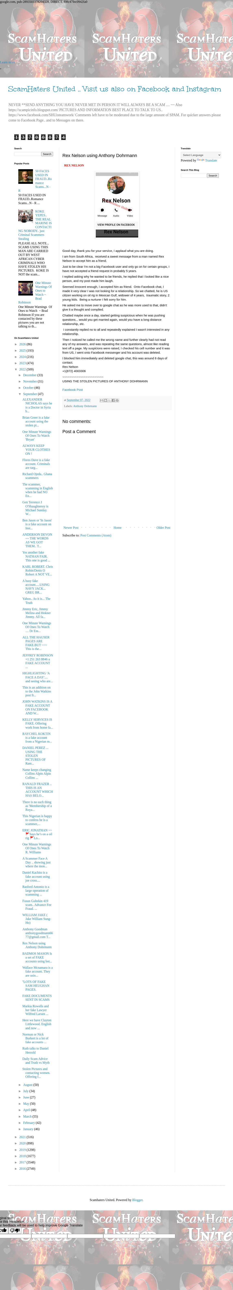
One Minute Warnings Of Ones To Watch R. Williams (36, 848)
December (30, 375)
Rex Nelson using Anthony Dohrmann (36, 945)
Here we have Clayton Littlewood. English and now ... (36, 1024)
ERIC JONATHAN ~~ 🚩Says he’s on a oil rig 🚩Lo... (37, 834)
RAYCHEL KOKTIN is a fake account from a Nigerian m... (37, 737)
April (27, 1110)
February (29, 1122)
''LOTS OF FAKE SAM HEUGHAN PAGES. (35, 985)
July (26, 1091)
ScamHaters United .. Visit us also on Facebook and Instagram (114, 89)
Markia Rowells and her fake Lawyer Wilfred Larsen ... (35, 1010)
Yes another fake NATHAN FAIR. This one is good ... (36, 556)
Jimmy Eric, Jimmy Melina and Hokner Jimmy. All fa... (36, 612)
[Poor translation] (14, 1230)
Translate (207, 160)
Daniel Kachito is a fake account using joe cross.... (36, 876)
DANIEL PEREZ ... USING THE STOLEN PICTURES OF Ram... (35, 755)
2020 (23, 1143)
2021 (23, 1137)
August (28, 1084)
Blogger (137, 1200)
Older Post (163, 527)
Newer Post (70, 527)
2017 (23, 1162)
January (28, 1129)
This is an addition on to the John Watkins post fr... (36, 691)
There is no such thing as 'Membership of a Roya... (37, 805)
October (29, 387)
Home (118, 527)
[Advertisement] (116, 32)
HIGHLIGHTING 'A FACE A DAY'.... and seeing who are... (37, 677)
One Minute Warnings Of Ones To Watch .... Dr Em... (36, 627)
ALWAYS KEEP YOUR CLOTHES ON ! (36, 449)
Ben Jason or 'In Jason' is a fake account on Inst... (37, 524)
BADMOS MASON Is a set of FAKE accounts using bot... (37, 957)
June (26, 1097)
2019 (23, 1149)
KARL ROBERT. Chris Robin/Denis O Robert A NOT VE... (37, 570)
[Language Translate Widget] (201, 155)
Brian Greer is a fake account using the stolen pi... (35, 421)
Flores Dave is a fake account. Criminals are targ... (36, 463)
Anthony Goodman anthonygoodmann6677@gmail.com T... (37, 933)
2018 (23, 1156)
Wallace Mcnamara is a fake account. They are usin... (37, 971)
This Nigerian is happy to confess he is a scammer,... (37, 819)
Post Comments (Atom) (95, 535)
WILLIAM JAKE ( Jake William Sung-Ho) (36, 918)
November (30, 381)
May (26, 1103)
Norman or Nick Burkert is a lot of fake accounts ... (35, 1038)
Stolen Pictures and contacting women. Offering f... (36, 1072)
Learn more (7, 62)
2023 (23, 363)
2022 (23, 369)
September (30, 394)
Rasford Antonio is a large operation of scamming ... (35, 890)
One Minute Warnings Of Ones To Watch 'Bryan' (36, 435)
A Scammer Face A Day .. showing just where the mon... (36, 862)
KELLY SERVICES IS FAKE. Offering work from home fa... (37, 723)
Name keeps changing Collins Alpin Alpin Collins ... (36, 773)
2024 (23, 357)
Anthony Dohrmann (85, 406)
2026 (23, 344)
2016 (23, 1168)
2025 (23, 350)
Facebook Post (73, 389)
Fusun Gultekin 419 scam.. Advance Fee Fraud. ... (36, 904)
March (28, 1116)
